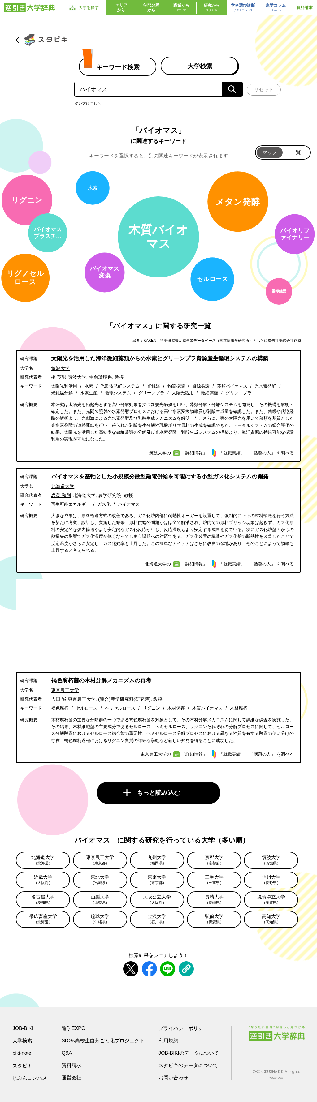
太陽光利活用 (64, 386)
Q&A (67, 1053)
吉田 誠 (58, 699)
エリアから (121, 7)
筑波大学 (60, 368)
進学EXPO (73, 1028)
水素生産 (89, 392)
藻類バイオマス (232, 386)
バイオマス (129, 504)
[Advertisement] (158, 622)
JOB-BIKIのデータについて (188, 1053)
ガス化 (104, 504)
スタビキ (22, 1065)
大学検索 (22, 1040)
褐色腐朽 (59, 707)
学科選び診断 (243, 7)
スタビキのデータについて (188, 1065)
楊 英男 (58, 377)
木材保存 (176, 707)
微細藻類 (209, 392)
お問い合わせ (173, 1077)
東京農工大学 (65, 690)
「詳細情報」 (194, 452)
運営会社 (71, 1077)
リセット (264, 89)
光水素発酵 (265, 386)
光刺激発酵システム (120, 386)
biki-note (21, 1053)
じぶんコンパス (29, 1077)
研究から (212, 7)
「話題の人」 (262, 452)
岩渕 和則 (61, 495)
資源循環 (201, 386)
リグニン (151, 707)
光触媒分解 (62, 392)
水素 (89, 386)
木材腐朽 (238, 707)
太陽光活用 (182, 392)
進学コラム (276, 7)
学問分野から (151, 7)
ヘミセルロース (120, 707)
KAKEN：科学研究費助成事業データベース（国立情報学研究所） (198, 340)
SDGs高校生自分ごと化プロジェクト (103, 1040)
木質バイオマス (207, 707)
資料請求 (305, 7)
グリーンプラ (151, 392)
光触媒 (153, 386)
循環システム (118, 392)
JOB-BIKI (22, 1028)
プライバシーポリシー (183, 1028)
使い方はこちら (88, 103)
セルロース (87, 707)
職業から (181, 7)
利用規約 (168, 1040)
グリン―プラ (239, 392)
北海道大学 (62, 486)
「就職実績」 (232, 452)
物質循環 (176, 386)
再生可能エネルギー (70, 504)
